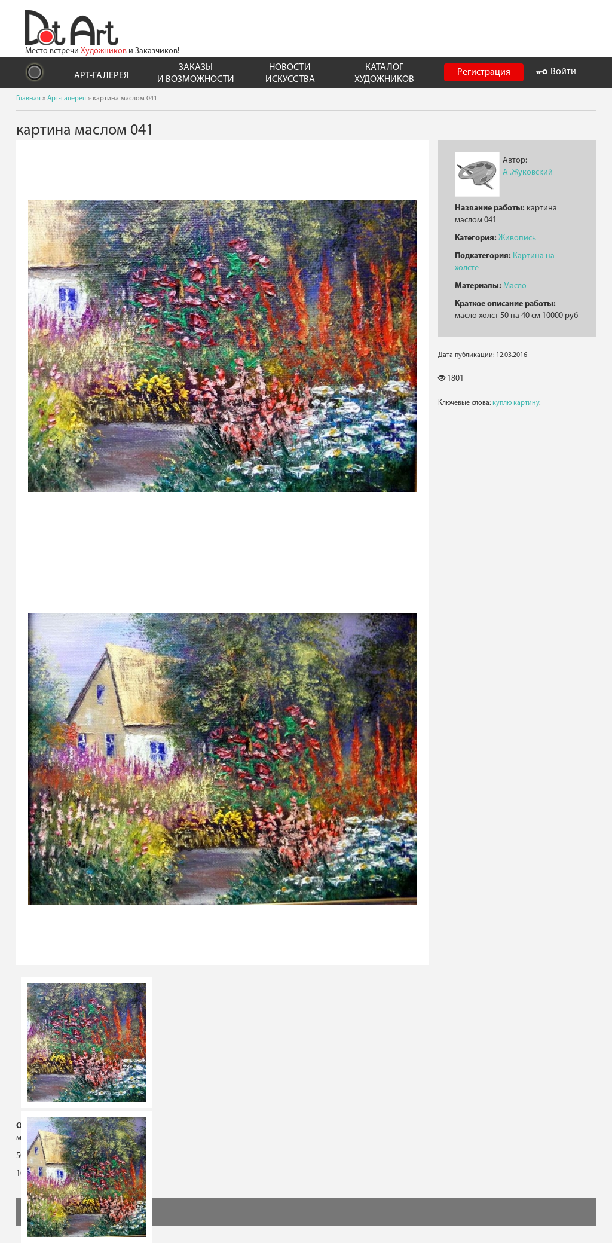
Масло (515, 286)
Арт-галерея (66, 98)
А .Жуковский (528, 172)
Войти (556, 72)
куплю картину (515, 403)
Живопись (517, 238)
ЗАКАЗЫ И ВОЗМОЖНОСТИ (195, 73)
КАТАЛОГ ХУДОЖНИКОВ (384, 73)
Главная (28, 98)
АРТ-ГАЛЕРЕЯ (101, 76)
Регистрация (483, 72)
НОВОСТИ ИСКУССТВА (290, 73)
